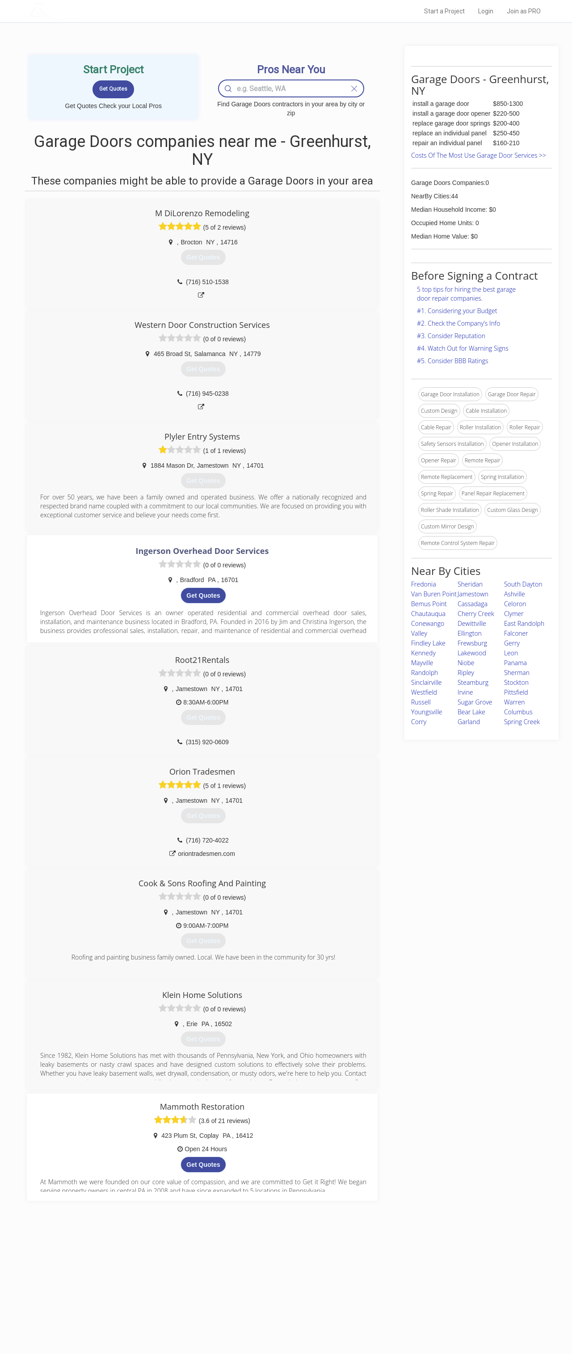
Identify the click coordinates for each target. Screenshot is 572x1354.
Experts (249, 1288)
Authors (399, 1298)
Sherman (517, 672)
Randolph (424, 672)
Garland (469, 721)
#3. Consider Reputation (451, 335)
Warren (514, 702)
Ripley (466, 672)
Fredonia (423, 584)
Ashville (514, 594)
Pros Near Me (132, 1288)
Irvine (465, 692)
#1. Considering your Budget (457, 310)
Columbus (518, 712)
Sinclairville (426, 682)
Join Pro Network (261, 1278)
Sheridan (470, 584)
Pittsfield (516, 692)
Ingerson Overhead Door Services (202, 550)
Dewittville (472, 623)
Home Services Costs (142, 1278)
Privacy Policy (406, 1288)
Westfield (424, 692)
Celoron (515, 603)
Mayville (422, 662)
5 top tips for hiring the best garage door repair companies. (466, 293)
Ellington (470, 633)
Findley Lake (428, 643)
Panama (515, 662)
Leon (511, 653)
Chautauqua (428, 613)
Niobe (466, 662)
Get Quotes (203, 595)
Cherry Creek (476, 613)
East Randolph (524, 623)
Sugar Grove (475, 702)
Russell (421, 702)
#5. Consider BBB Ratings (452, 360)
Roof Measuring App (265, 1298)
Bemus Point (429, 603)
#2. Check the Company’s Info (458, 323)
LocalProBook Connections (422, 1308)
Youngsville (426, 712)
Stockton (516, 682)
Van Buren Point (434, 594)
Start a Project (444, 11)
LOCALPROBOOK (80, 11)
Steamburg (473, 682)
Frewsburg (472, 643)
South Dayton (523, 584)
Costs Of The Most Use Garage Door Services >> (478, 155)
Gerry (512, 643)
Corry (418, 721)
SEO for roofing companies (422, 1318)
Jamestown (473, 594)
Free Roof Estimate (139, 1308)
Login (485, 11)
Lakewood (472, 653)
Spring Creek (522, 721)
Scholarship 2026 (410, 1278)
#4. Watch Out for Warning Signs (463, 348)
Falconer (516, 633)
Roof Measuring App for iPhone (278, 1308)
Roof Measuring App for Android (279, 1318)
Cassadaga (473, 603)
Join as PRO (524, 11)
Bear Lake (471, 712)
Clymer (514, 613)
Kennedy (423, 653)
